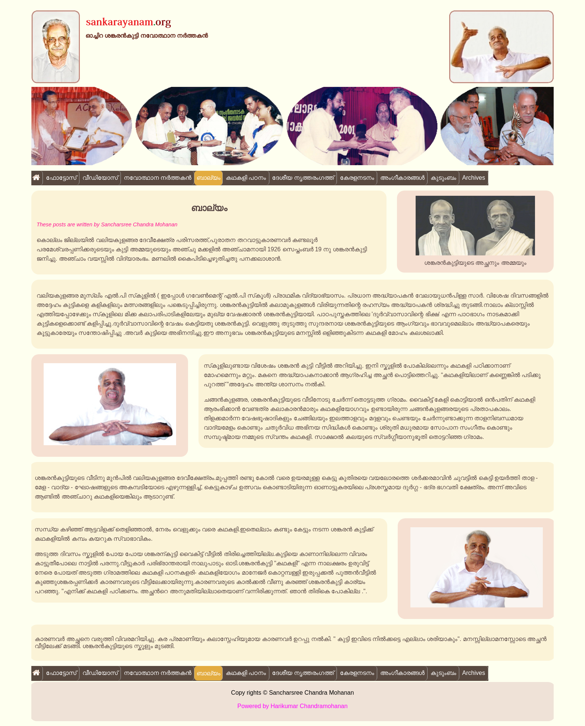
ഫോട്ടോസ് (61, 178)
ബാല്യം (208, 178)
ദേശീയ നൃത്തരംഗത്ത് (303, 178)
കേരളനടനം (357, 178)
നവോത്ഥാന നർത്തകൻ (157, 178)
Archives (473, 178)
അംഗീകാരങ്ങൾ (402, 178)
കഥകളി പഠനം (246, 178)
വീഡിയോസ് (100, 178)
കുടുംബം (443, 178)
